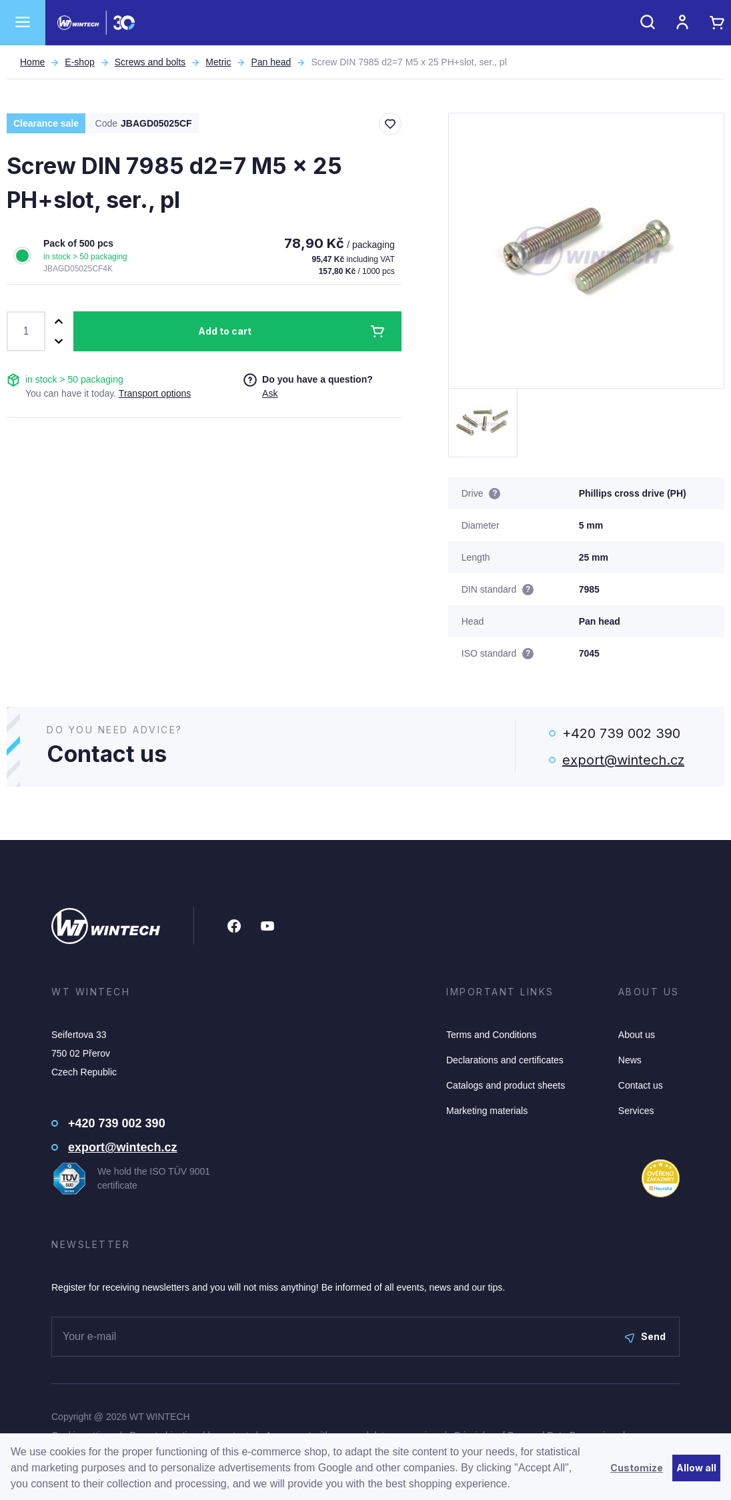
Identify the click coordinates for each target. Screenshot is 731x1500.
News (630, 1060)
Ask (269, 393)
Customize (636, 1467)
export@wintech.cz (623, 760)
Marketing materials (487, 1110)
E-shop (79, 62)
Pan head (271, 62)
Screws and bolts (150, 62)
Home (32, 62)
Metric (218, 62)
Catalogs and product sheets (505, 1085)
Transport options (155, 393)
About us (636, 1034)
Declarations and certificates (505, 1060)
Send (645, 1336)
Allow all (696, 1467)
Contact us (640, 1085)
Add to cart (224, 331)
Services (636, 1110)
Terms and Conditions (491, 1034)
